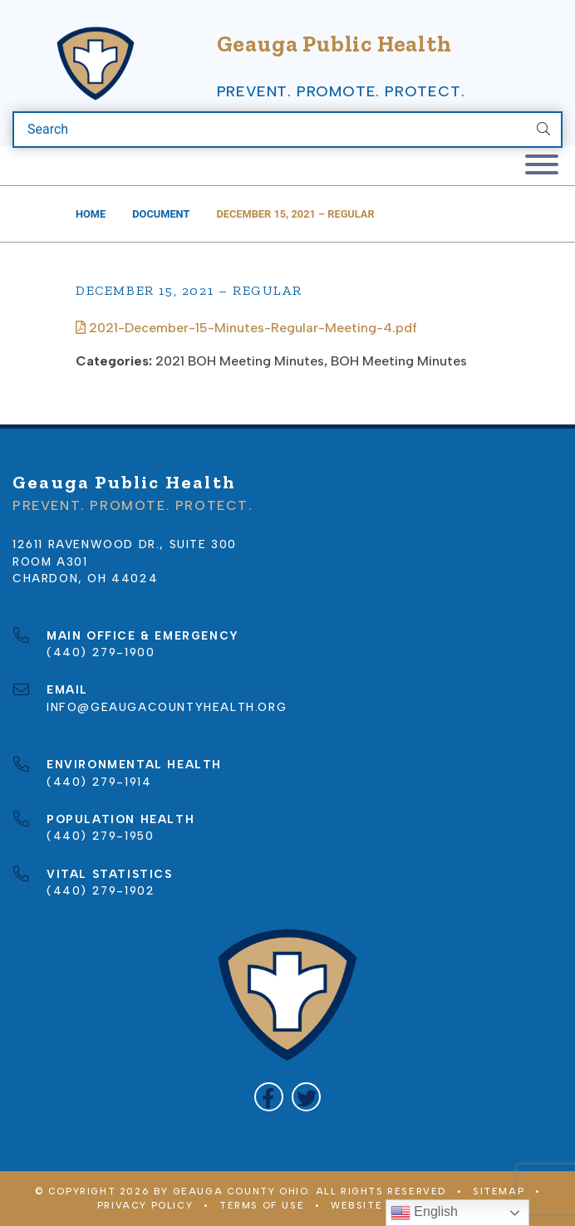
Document (160, 214)
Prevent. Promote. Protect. (341, 91)
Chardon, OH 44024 (85, 578)
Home (91, 214)
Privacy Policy (145, 1205)
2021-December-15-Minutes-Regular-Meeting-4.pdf (246, 328)
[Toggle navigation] (542, 165)
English (424, 1213)
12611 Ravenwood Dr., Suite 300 (124, 544)
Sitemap (498, 1191)
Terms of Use (261, 1205)
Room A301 (49, 561)
